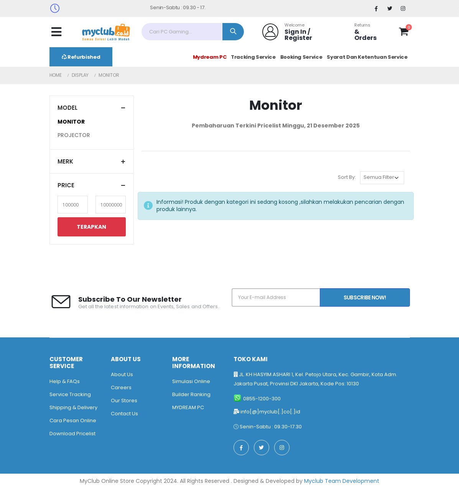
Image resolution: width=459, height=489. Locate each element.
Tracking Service (253, 57)
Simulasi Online (191, 381)
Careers (121, 387)
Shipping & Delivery (73, 407)
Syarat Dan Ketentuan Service (367, 57)
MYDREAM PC (188, 407)
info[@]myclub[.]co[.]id (270, 411)
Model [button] (67, 108)
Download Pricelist (72, 433)
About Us (122, 374)
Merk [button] (65, 161)
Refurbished (81, 57)
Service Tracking (70, 394)
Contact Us (124, 413)
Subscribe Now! (365, 297)
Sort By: (347, 177)
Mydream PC (210, 57)
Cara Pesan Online (72, 420)
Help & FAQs (64, 381)
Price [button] (66, 185)
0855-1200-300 (262, 398)
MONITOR (71, 122)
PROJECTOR (74, 135)
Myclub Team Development (341, 481)
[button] (403, 33)
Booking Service (301, 57)
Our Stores (124, 400)
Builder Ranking (191, 394)
